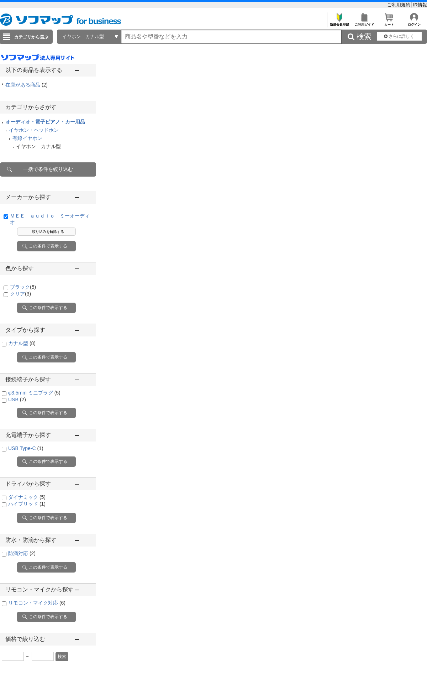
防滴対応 (22, 553)
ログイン (414, 22)
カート (389, 22)
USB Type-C (25, 448)
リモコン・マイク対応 (36, 603)
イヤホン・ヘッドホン (34, 130)
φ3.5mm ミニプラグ (34, 393)
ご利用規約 (399, 4)
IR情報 (420, 4)
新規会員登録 (339, 22)
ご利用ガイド (364, 22)
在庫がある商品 (26, 85)
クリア (20, 294)
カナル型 (22, 343)
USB (17, 399)
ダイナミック (27, 497)
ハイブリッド (27, 504)
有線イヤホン (27, 138)
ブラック (23, 287)
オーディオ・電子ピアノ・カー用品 (45, 122)
